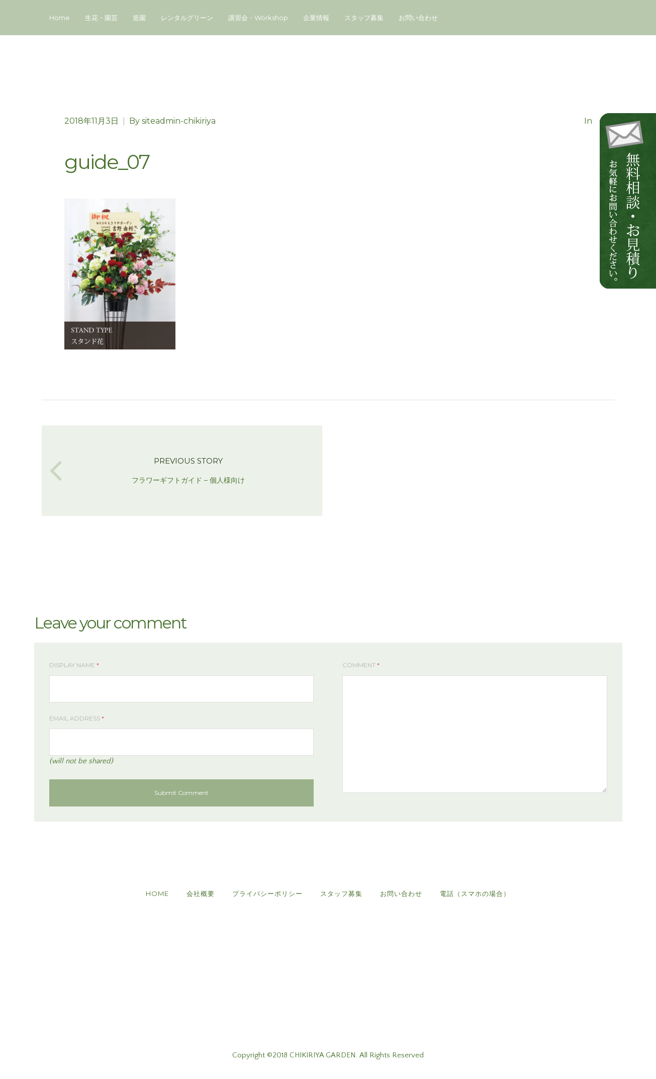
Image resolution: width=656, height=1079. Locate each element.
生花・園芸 (101, 18)
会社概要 (200, 893)
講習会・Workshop (258, 18)
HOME (157, 893)
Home (59, 18)
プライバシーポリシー (267, 893)
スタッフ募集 (364, 18)
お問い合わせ (418, 18)
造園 (139, 18)
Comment (361, 665)
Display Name (74, 665)
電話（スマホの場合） (475, 893)
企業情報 (316, 18)
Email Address (76, 718)
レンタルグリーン (187, 18)
